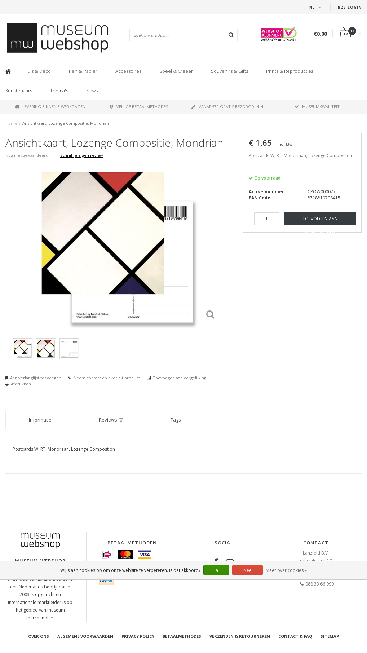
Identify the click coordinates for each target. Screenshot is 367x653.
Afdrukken (21, 384)
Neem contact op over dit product (107, 377)
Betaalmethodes (182, 636)
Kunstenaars (18, 90)
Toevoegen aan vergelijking (179, 377)
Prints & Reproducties (289, 71)
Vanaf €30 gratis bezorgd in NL (228, 106)
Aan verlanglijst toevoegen (35, 377)
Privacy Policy (137, 636)
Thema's (59, 90)
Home (11, 123)
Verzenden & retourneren (239, 636)
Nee (247, 570)
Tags (176, 419)
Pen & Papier (83, 71)
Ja (216, 570)
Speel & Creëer (176, 71)
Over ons (38, 636)
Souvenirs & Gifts (229, 71)
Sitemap (329, 636)
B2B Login (350, 7)
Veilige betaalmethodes (139, 106)
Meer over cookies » (286, 570)
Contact (315, 542)
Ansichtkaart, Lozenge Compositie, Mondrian (65, 123)
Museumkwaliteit (317, 106)
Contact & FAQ (295, 636)
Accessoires (128, 71)
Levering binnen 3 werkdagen (50, 106)
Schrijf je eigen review (81, 155)
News (92, 90)
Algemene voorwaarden (85, 636)
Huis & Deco (37, 71)
